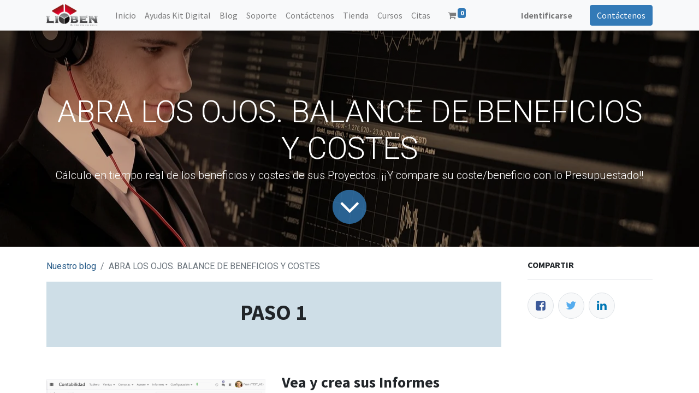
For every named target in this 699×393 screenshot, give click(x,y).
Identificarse (546, 15)
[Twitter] (571, 306)
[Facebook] (541, 306)
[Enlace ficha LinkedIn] (602, 306)
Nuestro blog (71, 266)
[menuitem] (125, 15)
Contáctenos (621, 15)
